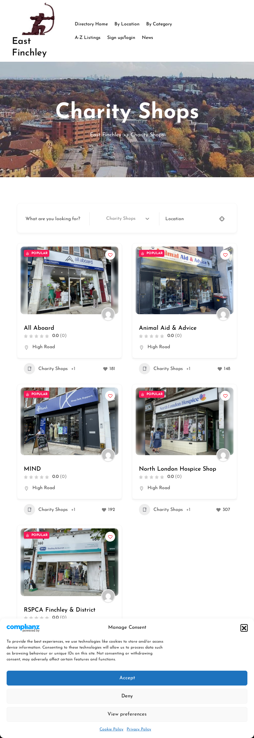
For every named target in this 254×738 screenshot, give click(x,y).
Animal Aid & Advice (167, 328)
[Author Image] (108, 314)
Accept (127, 678)
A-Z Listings (88, 37)
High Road (43, 347)
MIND (32, 469)
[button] (244, 627)
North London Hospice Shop (177, 469)
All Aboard (39, 328)
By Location (127, 24)
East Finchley (105, 135)
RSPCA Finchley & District (60, 610)
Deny (127, 696)
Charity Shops (46, 368)
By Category (159, 24)
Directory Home (91, 24)
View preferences (127, 714)
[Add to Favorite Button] (110, 255)
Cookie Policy (111, 729)
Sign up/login (121, 37)
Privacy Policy (139, 729)
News (147, 37)
